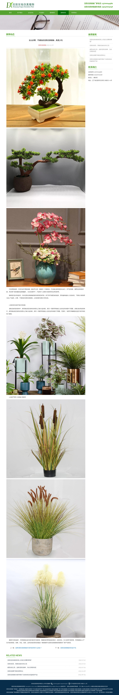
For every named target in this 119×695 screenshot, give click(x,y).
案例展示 (52, 12)
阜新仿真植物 (56, 690)
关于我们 (19, 12)
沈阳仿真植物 (42, 45)
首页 (10, 12)
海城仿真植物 (78, 689)
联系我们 (74, 12)
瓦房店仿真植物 (94, 689)
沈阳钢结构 (21, 689)
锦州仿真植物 (63, 690)
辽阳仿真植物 (42, 690)
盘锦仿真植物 (21, 690)
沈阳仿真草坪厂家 (39, 689)
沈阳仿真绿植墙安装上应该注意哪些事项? (19, 660)
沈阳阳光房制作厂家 (30, 689)
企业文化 (30, 12)
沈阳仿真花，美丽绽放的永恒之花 (17, 664)
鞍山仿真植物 (91, 690)
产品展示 (41, 12)
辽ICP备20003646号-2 (85, 686)
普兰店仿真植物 (102, 689)
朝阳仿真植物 (28, 690)
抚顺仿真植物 (84, 690)
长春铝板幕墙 (47, 689)
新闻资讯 (63, 12)
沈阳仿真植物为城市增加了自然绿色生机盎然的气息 (22, 674)
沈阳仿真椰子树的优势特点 (15, 671)
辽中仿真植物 (71, 689)
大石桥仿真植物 (85, 689)
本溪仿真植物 (77, 690)
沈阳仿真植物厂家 (55, 689)
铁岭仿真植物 (35, 690)
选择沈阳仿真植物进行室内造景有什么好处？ (28, 648)
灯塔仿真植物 (63, 689)
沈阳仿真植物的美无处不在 (68, 648)
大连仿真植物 (98, 690)
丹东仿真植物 (70, 690)
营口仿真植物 (49, 690)
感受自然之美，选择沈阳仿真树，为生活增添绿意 (21, 667)
